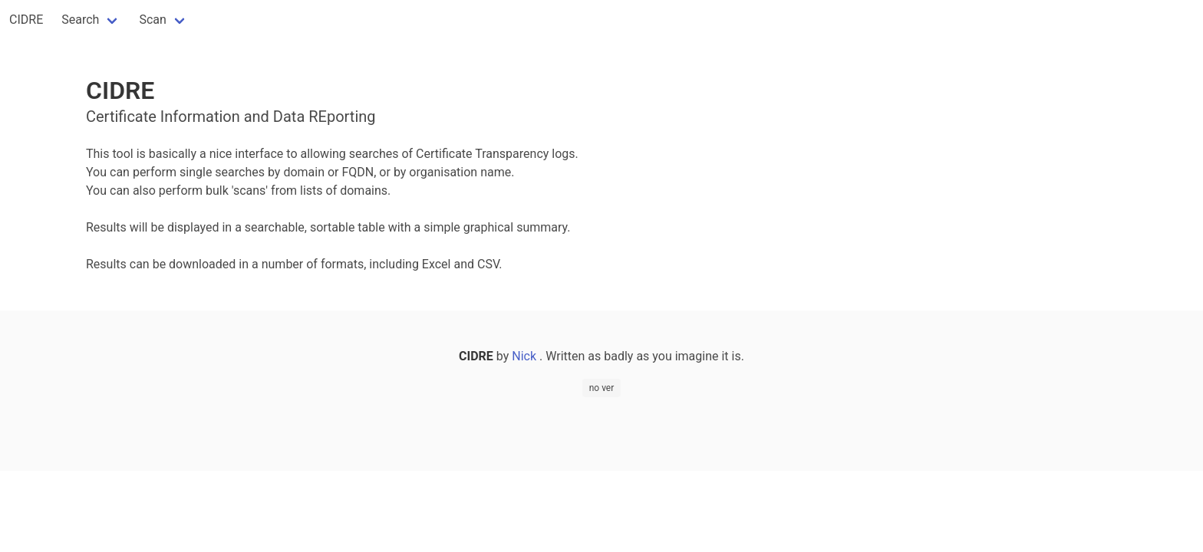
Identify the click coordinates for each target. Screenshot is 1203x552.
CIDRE (26, 19)
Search (80, 19)
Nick (525, 356)
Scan (152, 19)
